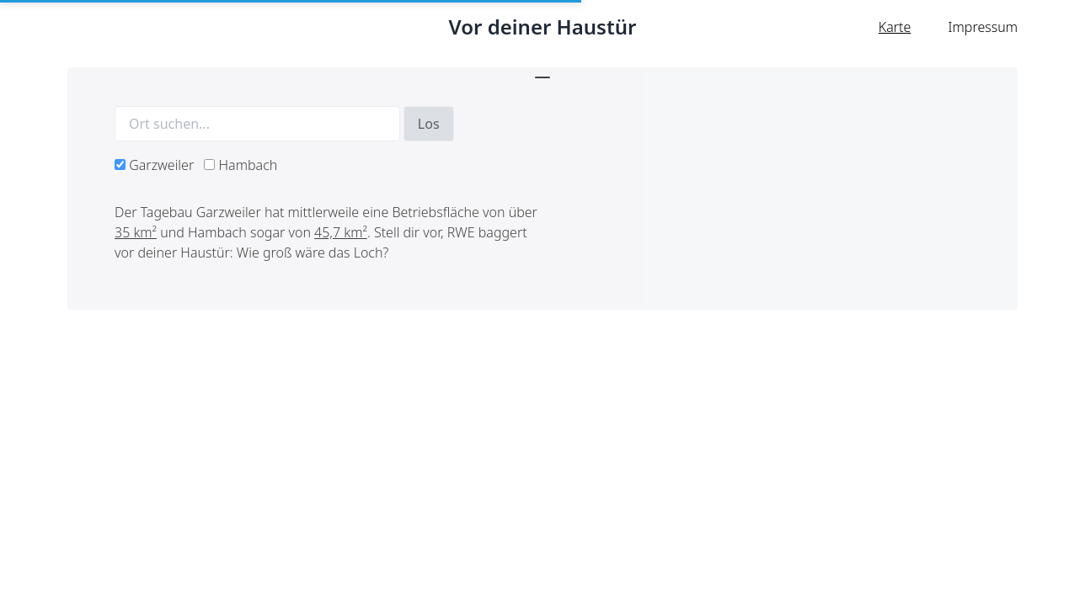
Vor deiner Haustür (543, 26)
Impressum (983, 27)
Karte (895, 27)
